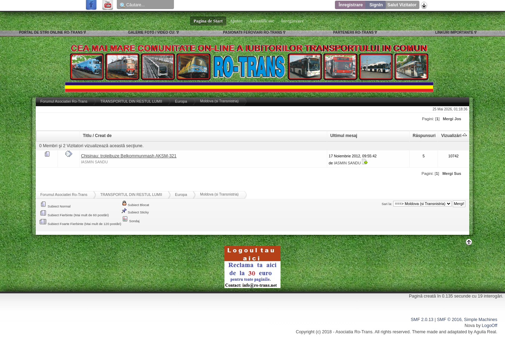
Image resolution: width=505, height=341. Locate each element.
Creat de (103, 135)
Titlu (87, 135)
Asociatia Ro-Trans (353, 331)
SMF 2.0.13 (422, 319)
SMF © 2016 (449, 319)
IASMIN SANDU (94, 162)
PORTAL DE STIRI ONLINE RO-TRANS (50, 32)
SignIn (376, 4)
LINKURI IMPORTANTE (454, 32)
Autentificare (261, 21)
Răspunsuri (424, 135)
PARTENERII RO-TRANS (353, 32)
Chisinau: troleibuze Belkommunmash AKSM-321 (128, 156)
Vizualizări (454, 135)
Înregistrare (351, 4)
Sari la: (387, 204)
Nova (470, 325)
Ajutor (236, 21)
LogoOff (489, 325)
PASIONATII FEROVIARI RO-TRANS (252, 32)
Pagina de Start (208, 21)
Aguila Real (485, 331)
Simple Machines (480, 319)
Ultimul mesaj (343, 135)
